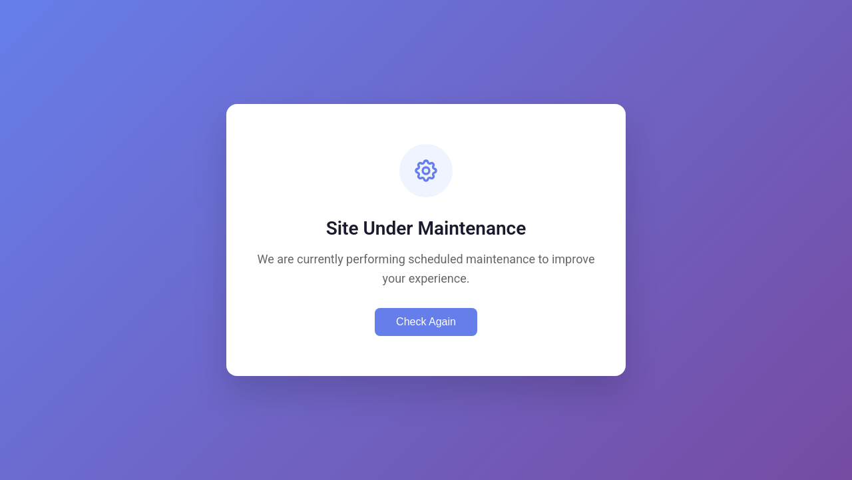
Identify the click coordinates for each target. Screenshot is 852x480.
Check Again (426, 321)
